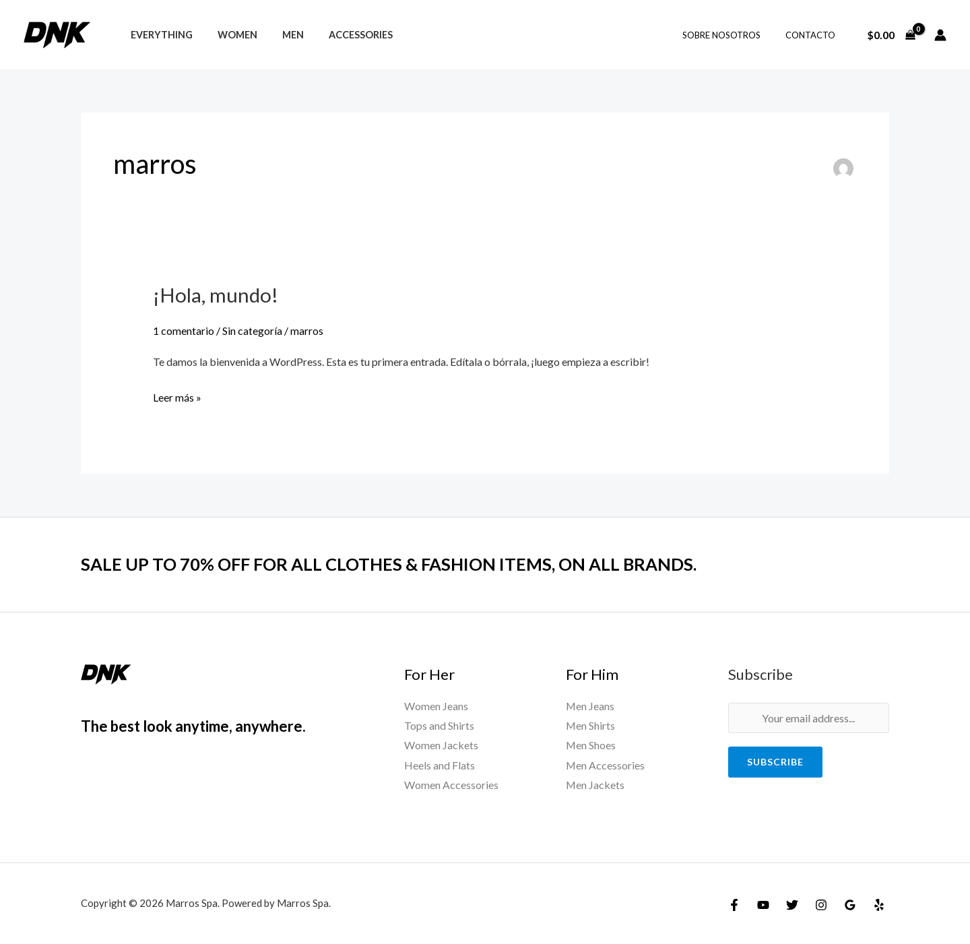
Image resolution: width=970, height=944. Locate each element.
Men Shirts (591, 725)
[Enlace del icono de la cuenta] (940, 35)
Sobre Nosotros (732, 35)
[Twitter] (792, 905)
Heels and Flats (439, 765)
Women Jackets (441, 744)
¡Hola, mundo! (216, 294)
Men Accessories (605, 765)
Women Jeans (436, 705)
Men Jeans (590, 705)
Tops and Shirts (439, 725)
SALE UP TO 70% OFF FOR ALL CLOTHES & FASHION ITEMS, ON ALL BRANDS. (394, 564)
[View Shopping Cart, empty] (891, 35)
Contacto (814, 35)
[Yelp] (879, 905)
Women (229, 34)
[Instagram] (821, 905)
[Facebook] (734, 905)
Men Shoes (591, 744)
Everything (158, 34)
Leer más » (177, 395)
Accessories (341, 34)
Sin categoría (252, 329)
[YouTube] (763, 905)
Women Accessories (451, 785)
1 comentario (183, 329)
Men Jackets (595, 785)
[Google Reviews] (850, 905)
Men (279, 34)
